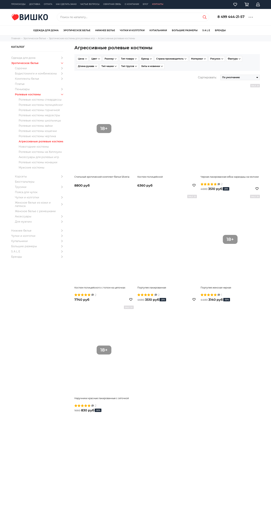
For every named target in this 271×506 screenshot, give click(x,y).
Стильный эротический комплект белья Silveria (101, 176)
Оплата (48, 4)
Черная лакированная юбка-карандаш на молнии (230, 176)
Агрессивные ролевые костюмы (41, 141)
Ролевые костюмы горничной (39, 110)
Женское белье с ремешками (35, 211)
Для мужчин (40, 221)
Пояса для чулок (26, 192)
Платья (19, 84)
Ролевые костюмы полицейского (42, 105)
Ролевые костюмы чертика (37, 136)
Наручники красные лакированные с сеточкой (101, 398)
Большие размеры (185, 30)
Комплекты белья (40, 78)
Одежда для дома (46, 30)
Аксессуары (40, 216)
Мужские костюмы (31, 167)
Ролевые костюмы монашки (38, 162)
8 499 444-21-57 (231, 17)
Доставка (34, 4)
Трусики (40, 187)
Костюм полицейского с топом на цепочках (99, 287)
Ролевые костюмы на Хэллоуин (40, 152)
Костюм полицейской (150, 176)
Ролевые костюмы (40, 94)
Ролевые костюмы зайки (36, 125)
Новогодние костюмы (34, 146)
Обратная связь (112, 4)
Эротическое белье (76, 30)
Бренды (220, 30)
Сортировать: (207, 77)
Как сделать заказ (66, 4)
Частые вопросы (90, 4)
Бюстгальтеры (24, 181)
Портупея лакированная (151, 287)
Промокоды (18, 4)
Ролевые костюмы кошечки (38, 131)
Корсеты (40, 176)
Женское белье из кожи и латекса (40, 204)
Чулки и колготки (132, 30)
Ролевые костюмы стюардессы (40, 99)
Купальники (158, 30)
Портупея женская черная (216, 287)
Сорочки (40, 68)
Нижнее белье (105, 30)
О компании (132, 4)
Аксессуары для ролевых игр (39, 157)
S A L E (206, 30)
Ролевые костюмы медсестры (39, 115)
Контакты (157, 4)
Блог (145, 4)
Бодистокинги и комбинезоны (40, 73)
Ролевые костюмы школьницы (40, 120)
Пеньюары (40, 89)
